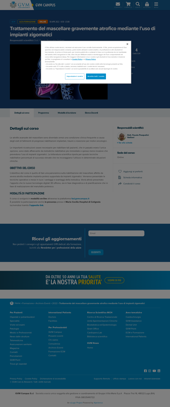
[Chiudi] (127, 44)
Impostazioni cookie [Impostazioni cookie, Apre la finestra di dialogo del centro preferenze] (75, 76)
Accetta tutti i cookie (96, 76)
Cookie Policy (77, 59)
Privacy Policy (91, 59)
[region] (86, 62)
